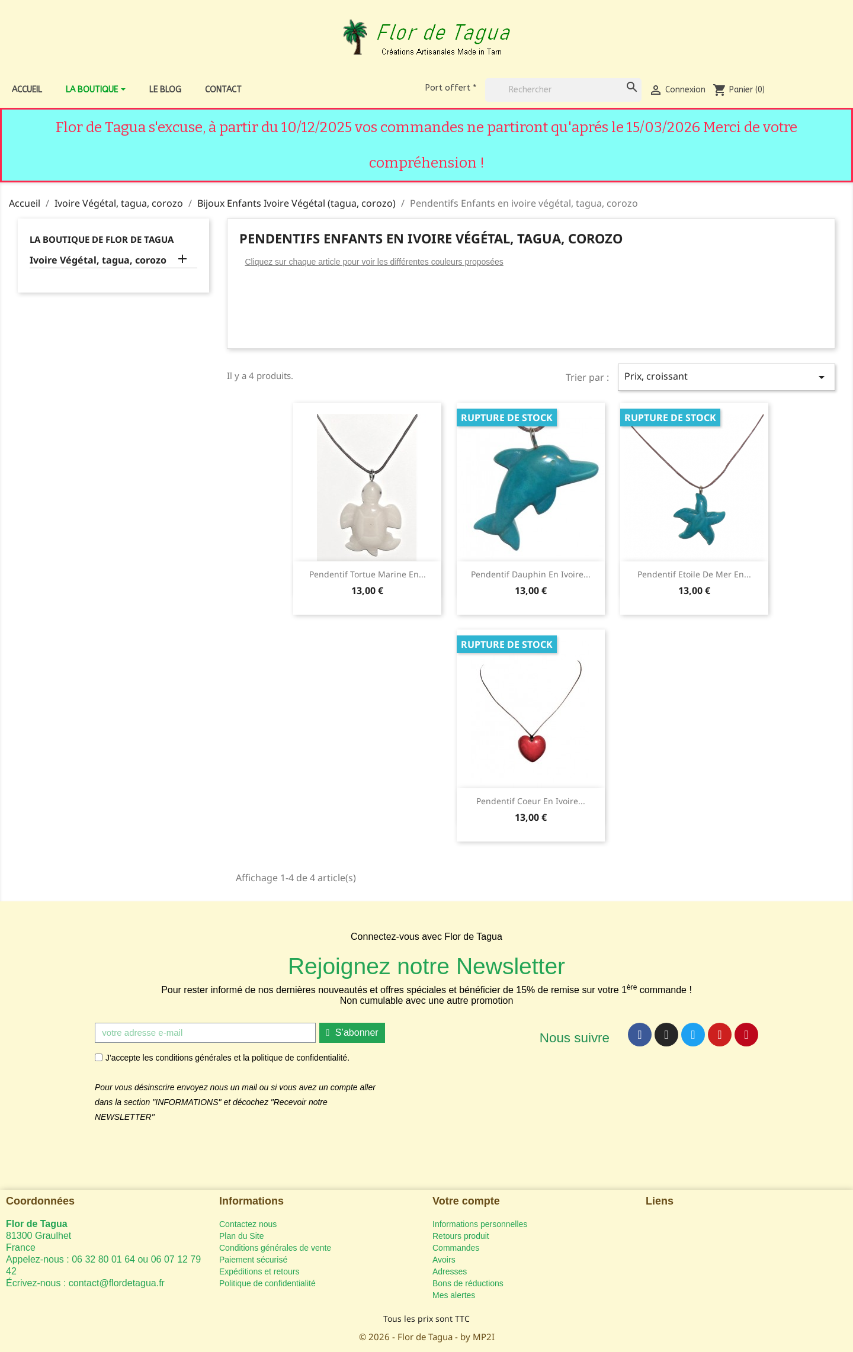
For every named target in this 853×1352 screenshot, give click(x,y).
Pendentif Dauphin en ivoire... (531, 574)
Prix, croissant (726, 377)
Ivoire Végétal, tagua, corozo (98, 260)
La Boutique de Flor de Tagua (102, 239)
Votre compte (466, 1201)
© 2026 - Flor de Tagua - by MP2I (427, 1337)
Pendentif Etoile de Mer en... (694, 574)
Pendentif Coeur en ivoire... (530, 801)
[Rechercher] (563, 90)
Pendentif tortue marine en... (367, 574)
